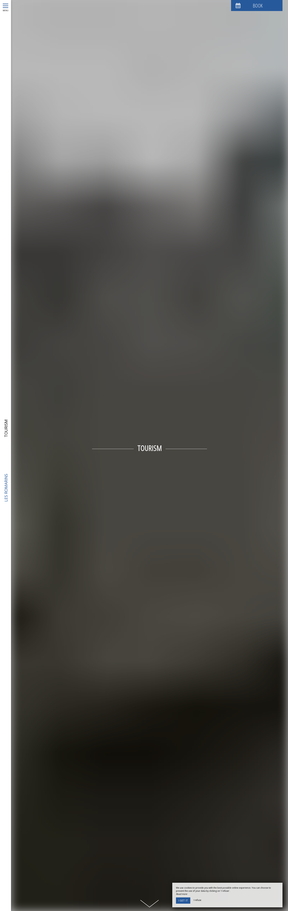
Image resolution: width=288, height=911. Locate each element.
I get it (183, 900)
